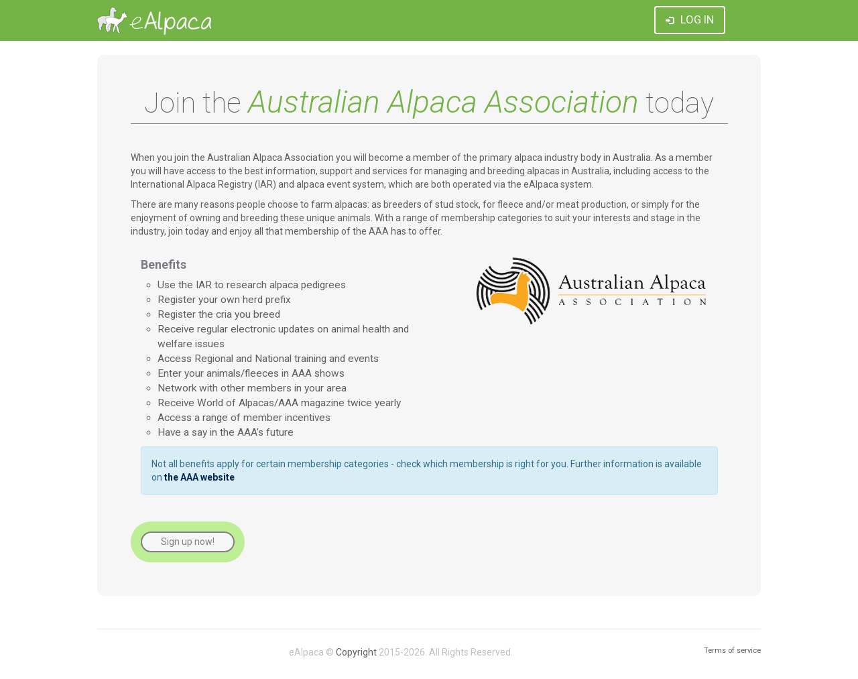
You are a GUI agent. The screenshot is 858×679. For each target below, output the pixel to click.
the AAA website (199, 477)
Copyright (356, 652)
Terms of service (732, 650)
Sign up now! (187, 541)
